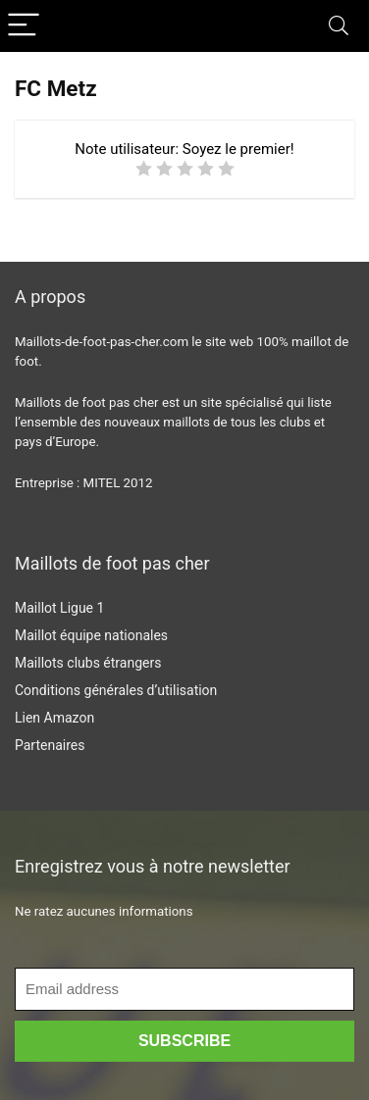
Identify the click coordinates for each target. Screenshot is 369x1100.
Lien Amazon (54, 717)
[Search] (338, 26)
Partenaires (49, 745)
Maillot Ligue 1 (59, 608)
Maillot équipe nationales (91, 635)
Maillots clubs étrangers (88, 663)
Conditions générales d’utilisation (116, 690)
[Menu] (23, 26)
